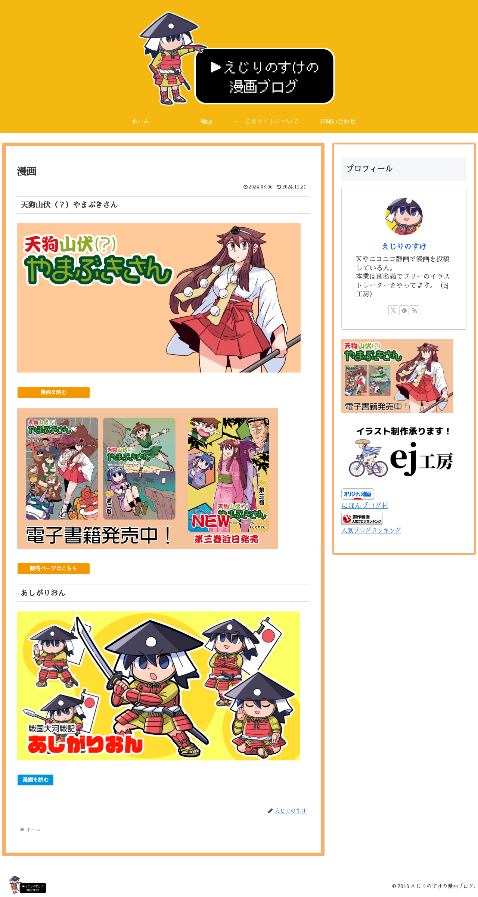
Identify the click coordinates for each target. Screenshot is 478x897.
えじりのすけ (404, 246)
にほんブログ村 (364, 505)
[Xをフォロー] (393, 310)
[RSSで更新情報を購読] (414, 310)
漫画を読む (53, 392)
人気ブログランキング (371, 530)
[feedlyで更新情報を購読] (404, 310)
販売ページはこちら (53, 568)
